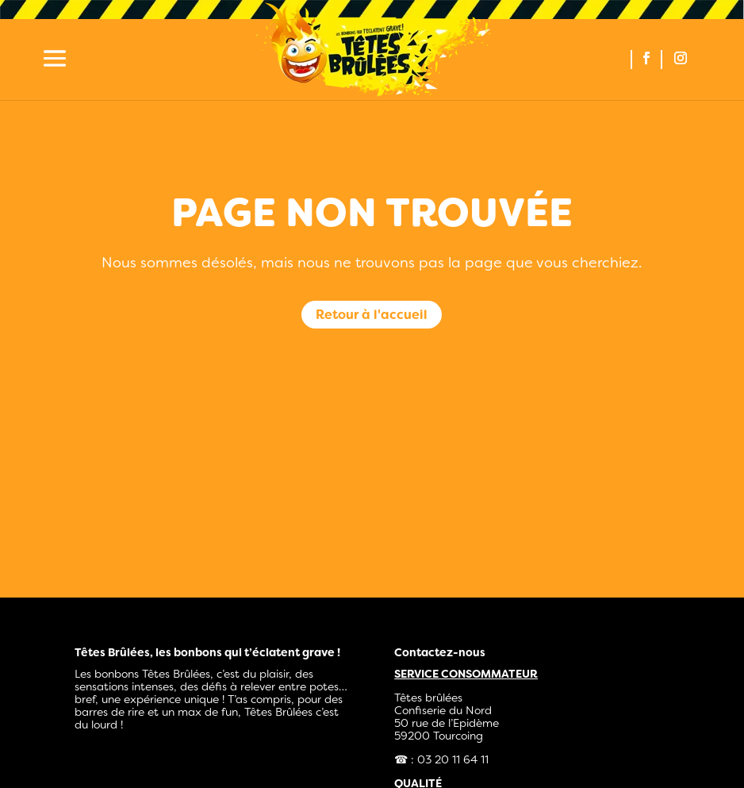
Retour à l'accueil (372, 314)
